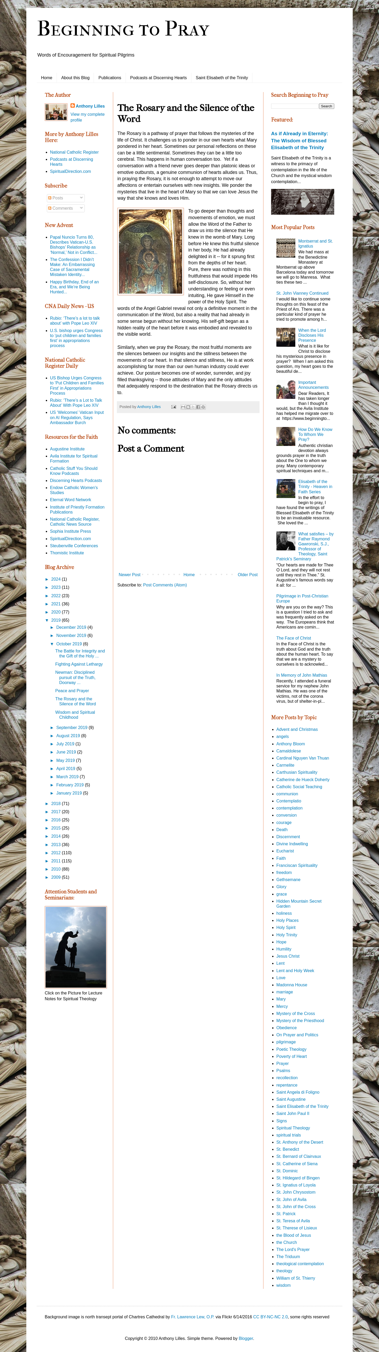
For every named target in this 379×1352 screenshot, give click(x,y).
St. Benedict (287, 1149)
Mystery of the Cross (295, 1013)
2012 (56, 853)
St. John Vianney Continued (302, 293)
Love (281, 978)
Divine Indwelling (292, 844)
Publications (109, 78)
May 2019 (66, 760)
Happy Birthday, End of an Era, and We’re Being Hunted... (74, 287)
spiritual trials (288, 1135)
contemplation (289, 808)
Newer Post (130, 574)
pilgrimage (286, 1042)
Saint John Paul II (292, 1113)
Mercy (282, 1006)
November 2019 (71, 635)
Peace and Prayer (72, 690)
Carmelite (285, 765)
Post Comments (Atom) (165, 585)
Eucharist (285, 851)
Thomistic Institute (67, 553)
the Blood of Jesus (293, 1235)
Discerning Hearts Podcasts (76, 480)
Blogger (246, 1338)
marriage (284, 992)
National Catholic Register (74, 152)
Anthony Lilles (90, 106)
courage (284, 822)
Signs (281, 1121)
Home (46, 78)
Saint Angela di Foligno (298, 1092)
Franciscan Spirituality (297, 865)
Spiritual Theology (293, 1128)
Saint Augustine (291, 1099)
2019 (56, 620)
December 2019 (71, 627)
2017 (56, 812)
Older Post (248, 574)
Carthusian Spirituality (296, 772)
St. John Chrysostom (296, 1192)
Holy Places (287, 920)
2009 (56, 877)
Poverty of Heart (291, 1056)
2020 (56, 612)
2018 (56, 803)
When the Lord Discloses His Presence (312, 335)
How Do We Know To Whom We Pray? (315, 434)
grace (281, 894)
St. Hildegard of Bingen (298, 1178)
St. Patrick (286, 1214)
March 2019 (68, 777)
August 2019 (68, 735)
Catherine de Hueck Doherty (303, 779)
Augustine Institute (67, 449)
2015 (56, 828)
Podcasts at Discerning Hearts (158, 78)
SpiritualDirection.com (70, 171)
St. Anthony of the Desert (299, 1142)
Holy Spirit (286, 927)
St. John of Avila (291, 1199)
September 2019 (72, 727)
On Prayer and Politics (297, 1035)
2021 (56, 604)
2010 (56, 869)
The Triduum (288, 1256)
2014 (56, 836)
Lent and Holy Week (295, 970)
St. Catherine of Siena (297, 1164)
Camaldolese (288, 751)
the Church (286, 1242)
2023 (56, 587)
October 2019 (69, 644)
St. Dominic (287, 1171)
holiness (284, 913)
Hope (281, 942)
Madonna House (291, 985)
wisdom (283, 1285)
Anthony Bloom (290, 744)
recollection (287, 1077)
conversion (286, 815)
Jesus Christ (288, 956)
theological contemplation (300, 1263)
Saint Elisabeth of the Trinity (222, 78)
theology (284, 1271)
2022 (56, 596)
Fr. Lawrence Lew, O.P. (192, 1317)
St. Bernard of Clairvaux (298, 1156)
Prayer (282, 1063)
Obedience (286, 1028)
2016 (56, 820)
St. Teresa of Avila (293, 1221)
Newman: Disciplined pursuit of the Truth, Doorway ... (75, 677)
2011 (56, 861)
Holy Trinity (286, 935)
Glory (281, 886)
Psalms (283, 1070)
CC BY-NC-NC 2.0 (270, 1317)
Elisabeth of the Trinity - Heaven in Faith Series (315, 486)
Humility (283, 949)
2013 (56, 844)
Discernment (288, 837)
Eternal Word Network (70, 499)
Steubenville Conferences (74, 546)
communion (287, 794)
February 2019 (70, 785)
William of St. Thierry (295, 1278)
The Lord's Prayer (293, 1249)
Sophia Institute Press (70, 531)
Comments (60, 208)
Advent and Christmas (297, 729)
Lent (280, 963)
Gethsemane (288, 879)
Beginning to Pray (123, 28)
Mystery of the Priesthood (300, 1020)
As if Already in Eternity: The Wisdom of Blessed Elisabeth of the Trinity (299, 140)
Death (282, 829)
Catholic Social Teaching (299, 787)
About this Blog (75, 78)
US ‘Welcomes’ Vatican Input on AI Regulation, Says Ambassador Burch (77, 417)
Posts (55, 198)
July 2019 (66, 744)
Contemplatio (288, 801)
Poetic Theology (291, 1049)
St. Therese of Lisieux (296, 1228)
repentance (286, 1085)
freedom (284, 872)
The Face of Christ (293, 638)
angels (282, 736)
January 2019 (69, 793)
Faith (281, 858)
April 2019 (66, 768)
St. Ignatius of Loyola (296, 1185)
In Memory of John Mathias (301, 675)
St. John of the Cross (296, 1206)
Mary (281, 999)
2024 (56, 579)
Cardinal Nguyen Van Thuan (302, 758)
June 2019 (66, 752)
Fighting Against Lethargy (79, 664)
